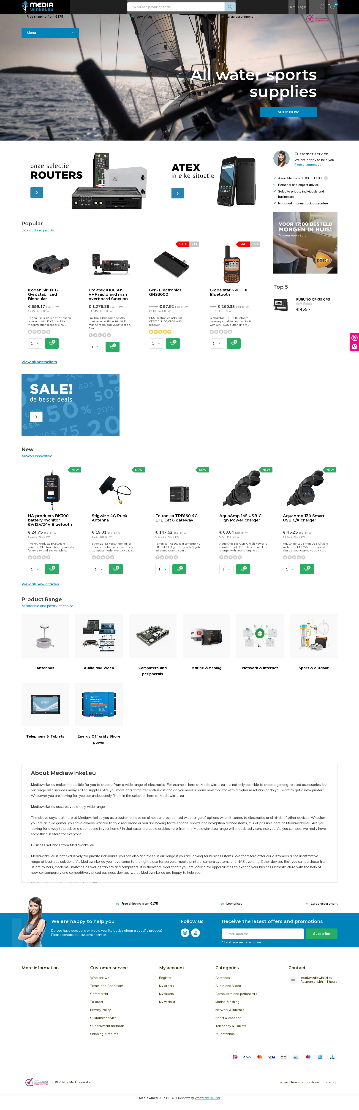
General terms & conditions (298, 1085)
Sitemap (331, 1085)
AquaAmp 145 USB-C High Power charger (240, 521)
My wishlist (167, 1005)
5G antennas (225, 1037)
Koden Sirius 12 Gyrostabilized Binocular (43, 297)
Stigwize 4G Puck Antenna (109, 521)
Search (230, 6)
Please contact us (307, 168)
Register (165, 981)
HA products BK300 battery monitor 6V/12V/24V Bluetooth (50, 523)
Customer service (103, 1021)
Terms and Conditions (107, 989)
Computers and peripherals (153, 648)
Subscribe (321, 937)
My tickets (166, 997)
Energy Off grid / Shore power (99, 717)
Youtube (195, 935)
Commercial (99, 997)
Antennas (45, 645)
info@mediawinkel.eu (316, 981)
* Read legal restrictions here (241, 945)
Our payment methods (107, 1029)
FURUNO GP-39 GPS (313, 303)
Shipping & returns (104, 1037)
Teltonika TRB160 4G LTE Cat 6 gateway (176, 521)
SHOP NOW (288, 115)
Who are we (99, 981)
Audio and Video (99, 645)
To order (96, 1005)
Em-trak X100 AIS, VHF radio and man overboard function (108, 297)
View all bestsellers (39, 365)
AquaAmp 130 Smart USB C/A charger (303, 521)
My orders (166, 989)
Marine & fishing (206, 645)
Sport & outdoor (314, 645)
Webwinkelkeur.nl (207, 1101)
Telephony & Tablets (45, 714)
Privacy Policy (100, 1013)
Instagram (185, 935)
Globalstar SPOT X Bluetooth (228, 295)
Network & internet (260, 645)
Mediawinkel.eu (80, 1085)
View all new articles (40, 587)
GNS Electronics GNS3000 (165, 295)
